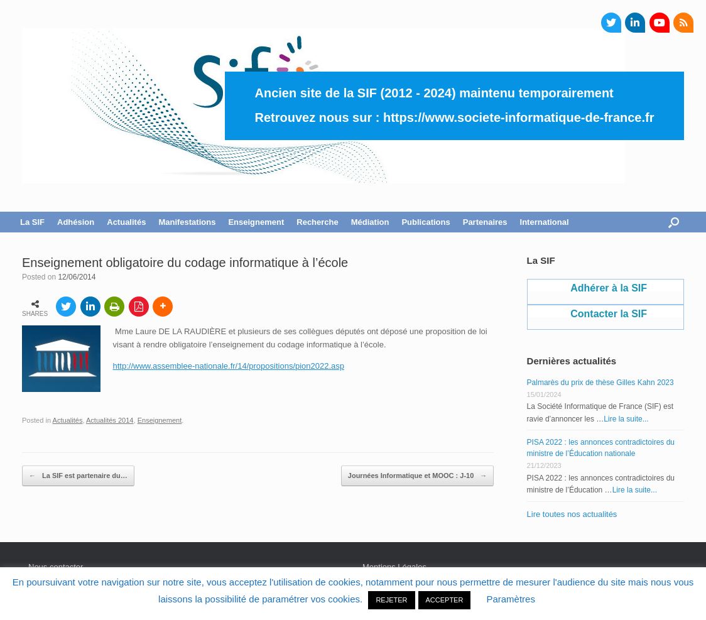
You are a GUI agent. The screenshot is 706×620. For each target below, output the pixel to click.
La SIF (32, 222)
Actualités (126, 222)
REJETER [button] (391, 600)
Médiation (370, 222)
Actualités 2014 (110, 420)
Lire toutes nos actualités (572, 514)
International (544, 222)
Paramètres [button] (510, 599)
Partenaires (485, 222)
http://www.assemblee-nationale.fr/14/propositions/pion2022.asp (229, 366)
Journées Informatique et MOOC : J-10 (417, 476)
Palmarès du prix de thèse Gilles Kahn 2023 (600, 382)
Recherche (317, 222)
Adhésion (75, 222)
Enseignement (256, 222)
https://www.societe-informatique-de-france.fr (518, 117)
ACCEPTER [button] (445, 600)
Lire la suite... (626, 419)
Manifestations (186, 222)
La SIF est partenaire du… (78, 476)
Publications (425, 222)
